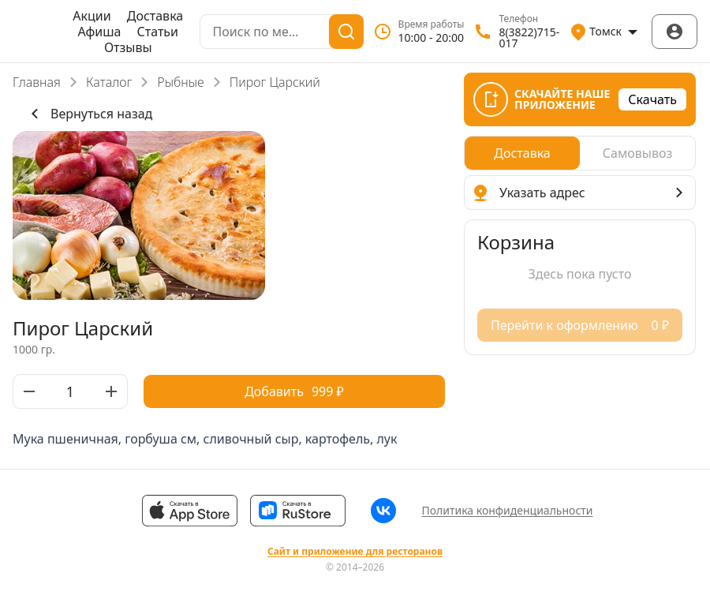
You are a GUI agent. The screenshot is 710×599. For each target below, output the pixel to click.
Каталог (109, 82)
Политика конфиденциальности (506, 510)
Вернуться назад (88, 113)
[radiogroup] (580, 153)
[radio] (522, 153)
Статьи (158, 31)
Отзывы (128, 47)
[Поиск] (346, 31)
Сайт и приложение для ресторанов (355, 551)
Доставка (155, 15)
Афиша (99, 31)
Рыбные (180, 82)
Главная (37, 82)
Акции (91, 15)
